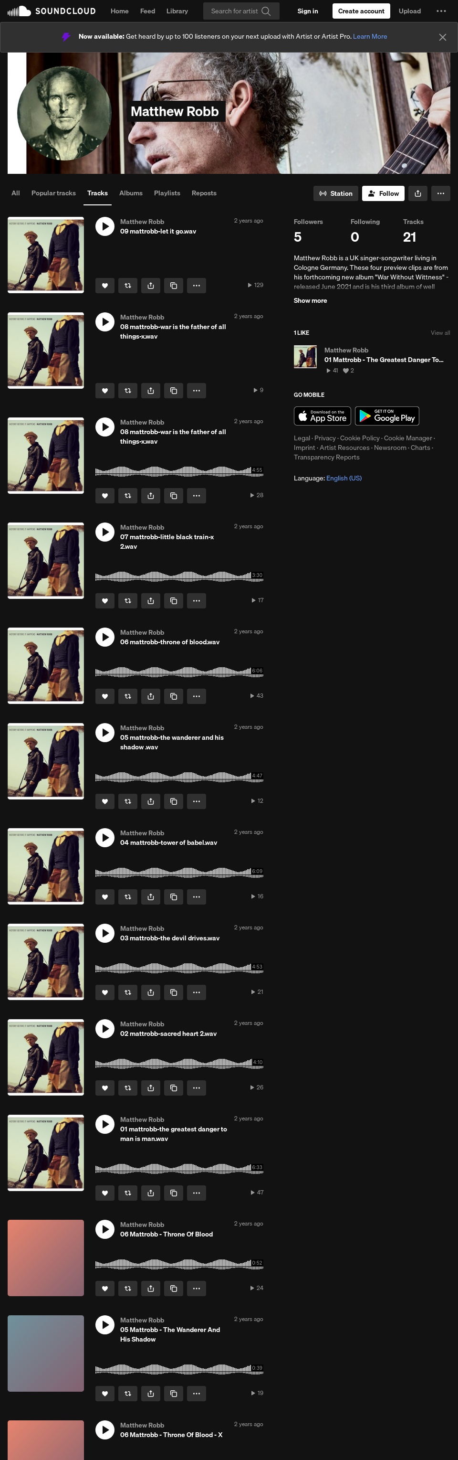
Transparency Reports (327, 457)
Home (120, 11)
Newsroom (390, 447)
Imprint (304, 447)
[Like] (104, 285)
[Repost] (127, 285)
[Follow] (383, 193)
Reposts (204, 193)
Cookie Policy (360, 438)
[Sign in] (308, 11)
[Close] (442, 37)
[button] (441, 11)
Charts (420, 447)
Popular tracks (53, 193)
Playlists (167, 193)
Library (177, 11)
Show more (310, 300)
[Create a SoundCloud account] (361, 11)
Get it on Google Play (387, 416)
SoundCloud (51, 11)
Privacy (325, 438)
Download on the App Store (322, 416)
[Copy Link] (173, 285)
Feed (147, 11)
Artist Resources (345, 447)
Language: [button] (328, 478)
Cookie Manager (408, 438)
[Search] (241, 11)
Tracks (97, 193)
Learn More (370, 36)
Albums (131, 193)
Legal (302, 438)
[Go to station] (335, 193)
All (15, 193)
